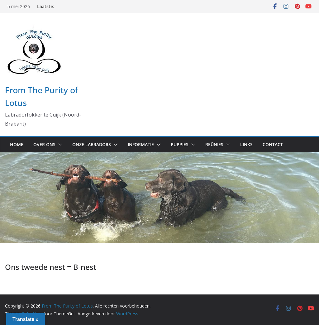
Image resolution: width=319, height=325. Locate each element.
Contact (273, 144)
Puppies (179, 144)
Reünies (214, 144)
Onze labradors (91, 144)
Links (246, 144)
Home (16, 144)
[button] (58, 144)
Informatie (141, 144)
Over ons (44, 144)
